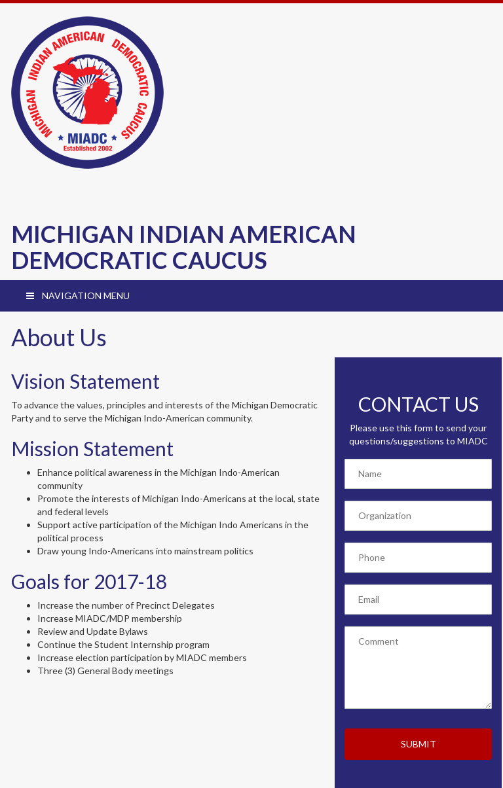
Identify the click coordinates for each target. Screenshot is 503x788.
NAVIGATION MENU (77, 295)
